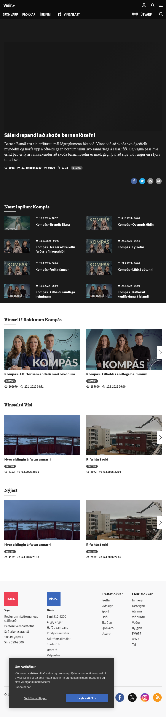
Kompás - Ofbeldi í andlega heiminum (116, 374)
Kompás (76, 168)
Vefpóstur (53, 655)
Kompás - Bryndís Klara (52, 225)
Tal (134, 645)
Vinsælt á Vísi (18, 405)
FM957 (136, 634)
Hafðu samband (57, 628)
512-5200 (59, 617)
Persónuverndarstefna (19, 626)
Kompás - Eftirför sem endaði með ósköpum (39, 374)
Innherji (137, 600)
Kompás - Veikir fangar (52, 270)
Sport (105, 611)
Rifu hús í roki (97, 459)
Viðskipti (107, 606)
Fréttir (10, 466)
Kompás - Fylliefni (131, 247)
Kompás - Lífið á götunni (135, 270)
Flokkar (28, 14)
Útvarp (106, 634)
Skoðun (107, 623)
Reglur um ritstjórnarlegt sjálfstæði (21, 619)
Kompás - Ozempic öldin (136, 225)
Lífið (105, 617)
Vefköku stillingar (35, 698)
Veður (136, 623)
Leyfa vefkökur (86, 698)
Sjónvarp (107, 628)
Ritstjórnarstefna (58, 633)
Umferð (52, 650)
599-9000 (17, 642)
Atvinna (137, 611)
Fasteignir (138, 606)
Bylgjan (137, 628)
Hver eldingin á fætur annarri (27, 459)
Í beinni (45, 14)
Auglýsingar (54, 622)
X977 (135, 639)
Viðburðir (138, 617)
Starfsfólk (53, 644)
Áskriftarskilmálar (58, 639)
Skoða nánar (23, 687)
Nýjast (10, 490)
